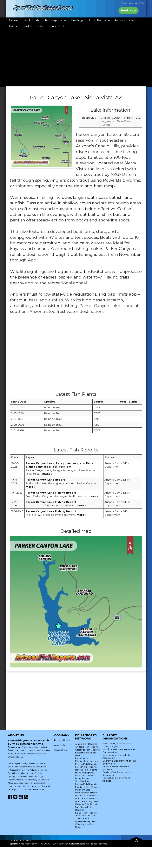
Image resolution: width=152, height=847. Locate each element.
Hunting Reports (84, 772)
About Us (59, 745)
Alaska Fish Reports (86, 743)
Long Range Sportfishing (82, 780)
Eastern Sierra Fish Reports (85, 754)
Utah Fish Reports (85, 821)
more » (47, 473)
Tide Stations (82, 818)
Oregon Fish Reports (86, 804)
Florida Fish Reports (86, 764)
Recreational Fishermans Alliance (116, 779)
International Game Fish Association (116, 756)
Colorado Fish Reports (87, 749)
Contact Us (60, 749)
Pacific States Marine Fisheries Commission (118, 751)
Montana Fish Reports (87, 786)
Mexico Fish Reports (86, 784)
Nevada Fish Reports (86, 795)
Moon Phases (82, 789)
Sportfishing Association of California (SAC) (117, 745)
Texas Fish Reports (85, 815)
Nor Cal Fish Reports (86, 798)
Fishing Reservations (86, 761)
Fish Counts (81, 758)
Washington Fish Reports (84, 826)
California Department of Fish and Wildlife (119, 762)
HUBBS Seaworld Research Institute (117, 768)
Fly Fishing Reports (85, 766)
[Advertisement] (80, 354)
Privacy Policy (62, 740)
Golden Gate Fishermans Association (116, 774)
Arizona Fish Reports (86, 746)
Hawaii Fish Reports (86, 769)
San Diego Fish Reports (83, 808)
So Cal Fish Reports (85, 812)
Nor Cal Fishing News (87, 801)
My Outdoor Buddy (86, 792)
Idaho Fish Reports (85, 775)
